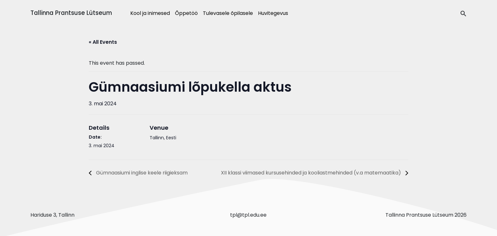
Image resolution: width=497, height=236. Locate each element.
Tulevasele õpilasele (228, 13)
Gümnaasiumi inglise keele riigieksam (141, 172)
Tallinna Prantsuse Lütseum (71, 13)
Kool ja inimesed (150, 13)
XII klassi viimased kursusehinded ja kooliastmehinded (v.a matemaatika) (311, 172)
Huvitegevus (273, 13)
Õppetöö (186, 13)
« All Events (103, 42)
